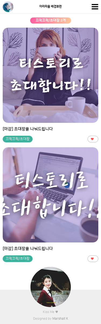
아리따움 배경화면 (50, 6)
